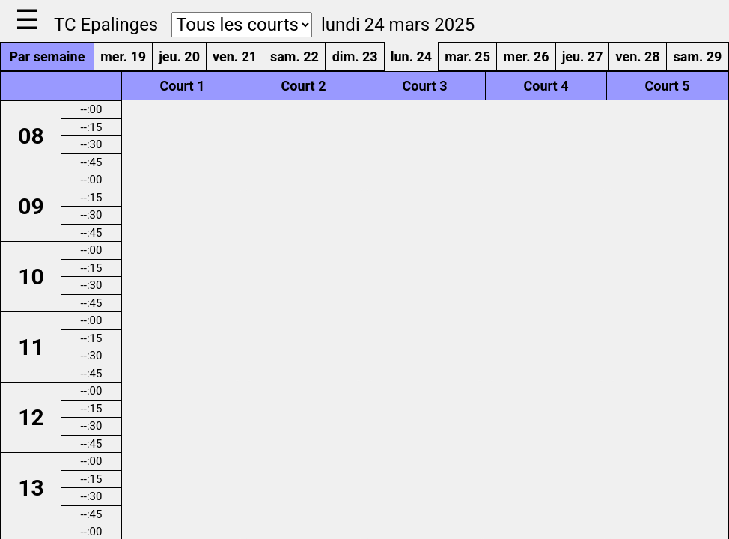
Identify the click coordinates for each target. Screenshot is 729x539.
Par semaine (47, 56)
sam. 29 (698, 56)
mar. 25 (467, 56)
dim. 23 (355, 56)
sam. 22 (294, 56)
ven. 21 (235, 56)
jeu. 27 (582, 56)
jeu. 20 (179, 56)
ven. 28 (637, 56)
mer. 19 (123, 56)
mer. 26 (526, 56)
